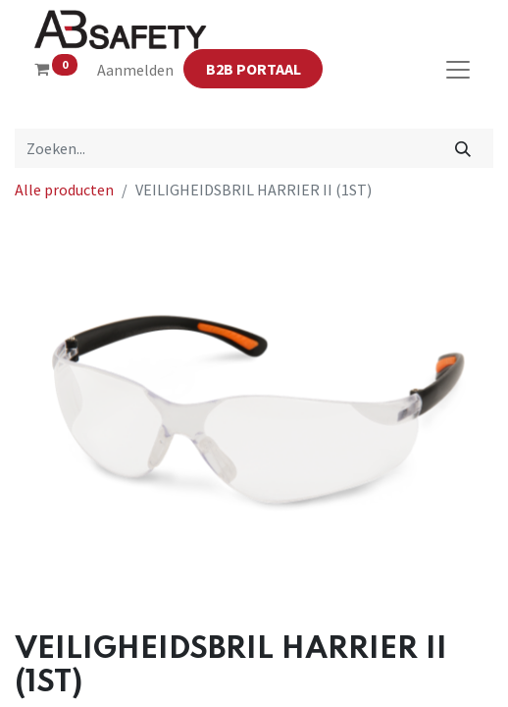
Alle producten (64, 189)
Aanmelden (135, 70)
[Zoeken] (463, 148)
